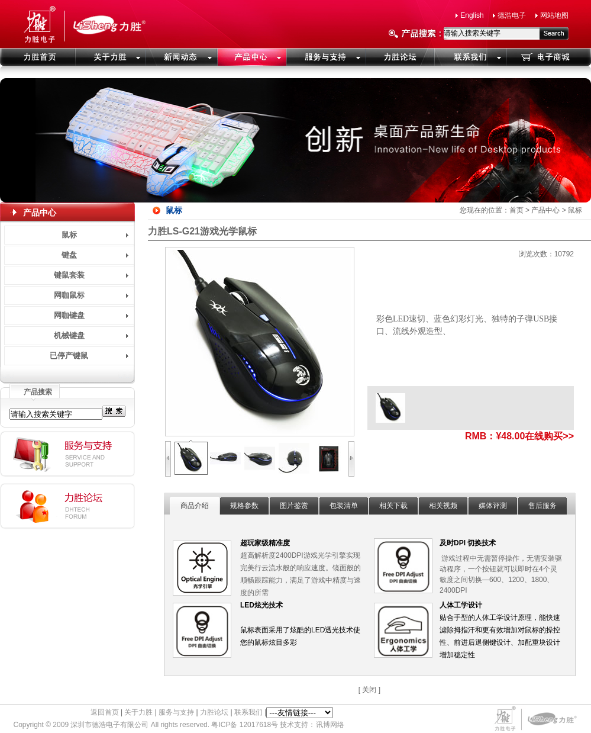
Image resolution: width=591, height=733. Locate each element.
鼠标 (69, 234)
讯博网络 (330, 725)
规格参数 (244, 505)
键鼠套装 (69, 275)
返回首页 (105, 712)
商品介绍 (194, 505)
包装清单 (344, 505)
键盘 (69, 254)
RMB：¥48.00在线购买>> (519, 436)
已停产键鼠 (69, 355)
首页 (516, 210)
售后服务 (542, 505)
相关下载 (393, 505)
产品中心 (545, 210)
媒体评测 (493, 505)
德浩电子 (512, 15)
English (471, 15)
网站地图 (554, 15)
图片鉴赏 (294, 505)
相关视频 (443, 505)
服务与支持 (176, 712)
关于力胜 (138, 712)
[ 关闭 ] (369, 690)
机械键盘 (69, 335)
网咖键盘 (69, 315)
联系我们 (248, 712)
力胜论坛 (214, 712)
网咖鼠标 (69, 295)
